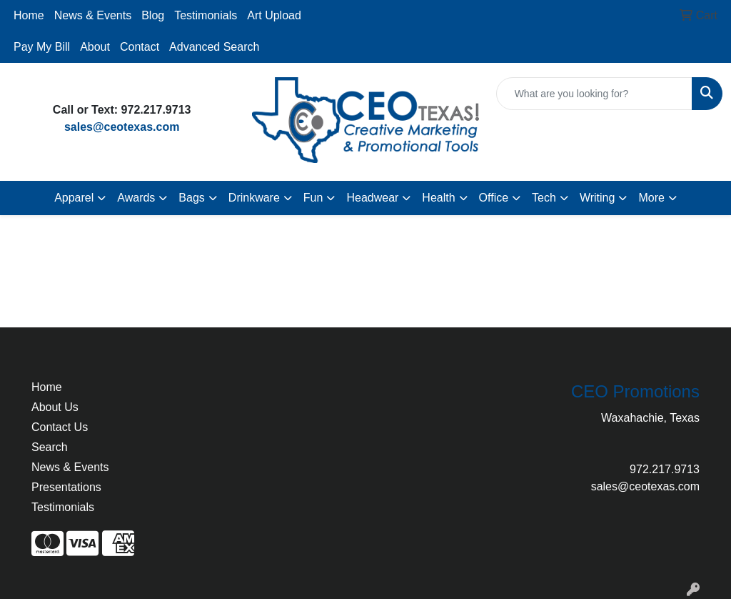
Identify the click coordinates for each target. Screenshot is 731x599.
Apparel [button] (74, 198)
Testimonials (205, 15)
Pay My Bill (42, 47)
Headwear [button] (372, 198)
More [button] (651, 198)
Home (29, 15)
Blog (152, 15)
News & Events (92, 15)
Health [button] (438, 198)
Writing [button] (597, 198)
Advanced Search (214, 47)
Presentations (66, 487)
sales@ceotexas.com (121, 127)
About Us (55, 407)
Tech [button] (544, 198)
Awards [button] (136, 198)
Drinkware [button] (254, 198)
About (95, 47)
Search (49, 447)
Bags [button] (191, 198)
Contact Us (59, 427)
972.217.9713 (665, 469)
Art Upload (274, 15)
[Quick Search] (594, 93)
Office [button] (494, 198)
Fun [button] (313, 198)
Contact (139, 47)
